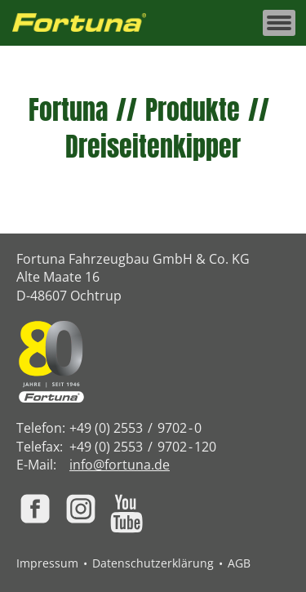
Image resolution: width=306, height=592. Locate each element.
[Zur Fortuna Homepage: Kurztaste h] (88, 23)
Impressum (47, 563)
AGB (239, 563)
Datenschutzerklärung (153, 563)
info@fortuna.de (119, 465)
